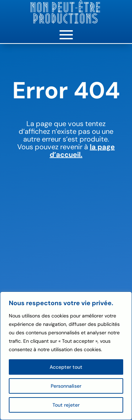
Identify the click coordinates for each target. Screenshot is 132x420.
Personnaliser (66, 386)
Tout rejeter (66, 405)
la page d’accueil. (82, 150)
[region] (66, 355)
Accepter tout (66, 367)
